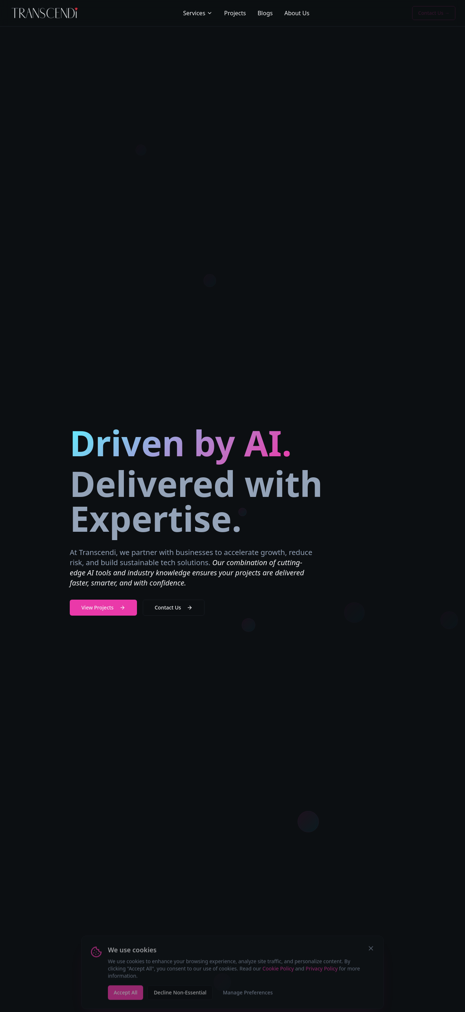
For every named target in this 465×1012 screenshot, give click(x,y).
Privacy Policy (321, 970)
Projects (235, 13)
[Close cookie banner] (371, 950)
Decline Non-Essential (180, 994)
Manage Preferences (247, 994)
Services (198, 13)
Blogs (265, 13)
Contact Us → (433, 12)
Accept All (125, 994)
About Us (297, 13)
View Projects (103, 607)
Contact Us (174, 607)
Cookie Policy (278, 970)
